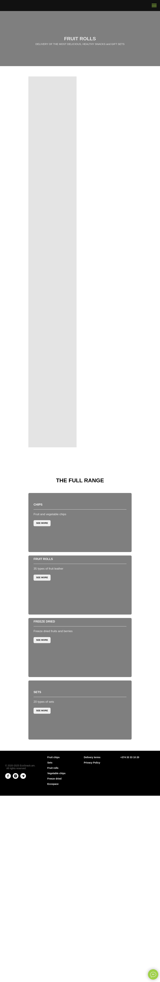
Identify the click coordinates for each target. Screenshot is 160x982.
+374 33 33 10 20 (129, 934)
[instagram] (15, 954)
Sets (37, 888)
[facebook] (8, 954)
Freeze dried (44, 781)
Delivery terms (92, 934)
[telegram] (23, 954)
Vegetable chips (56, 950)
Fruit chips (53, 934)
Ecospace (52, 961)
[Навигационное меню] (154, 5)
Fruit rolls (43, 674)
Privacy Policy (92, 939)
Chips (38, 568)
